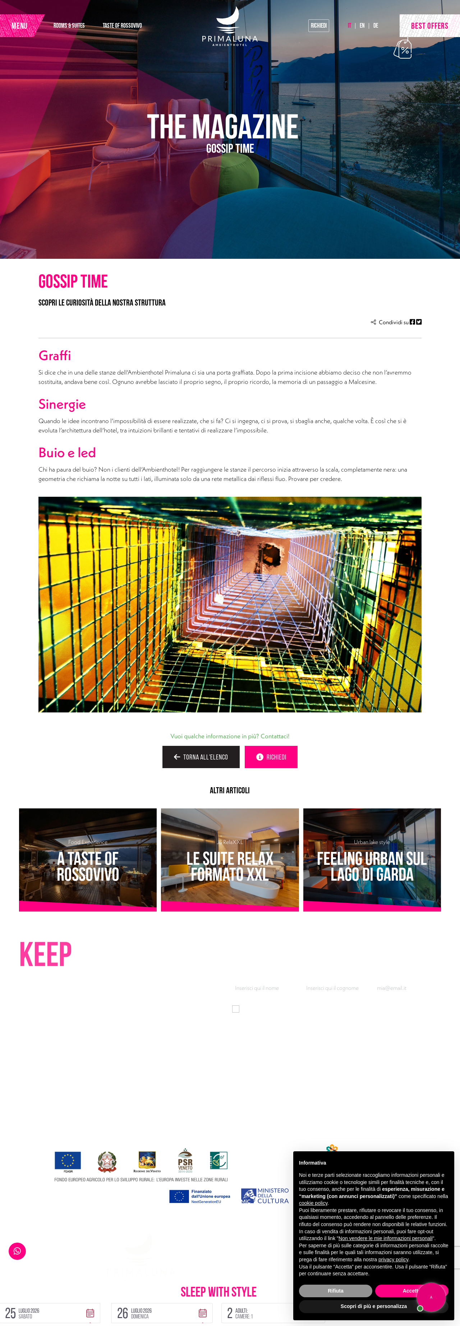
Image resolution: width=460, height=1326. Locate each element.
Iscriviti (426, 1034)
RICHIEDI (271, 757)
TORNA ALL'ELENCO (201, 757)
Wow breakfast (314, 1118)
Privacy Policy (34, 1301)
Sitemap (114, 1301)
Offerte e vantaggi (201, 1130)
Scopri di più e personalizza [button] (374, 1306)
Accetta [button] (412, 1291)
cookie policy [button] (313, 1203)
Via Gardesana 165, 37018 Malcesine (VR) (82, 1095)
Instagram (99, 1130)
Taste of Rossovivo (201, 1107)
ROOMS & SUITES (69, 25)
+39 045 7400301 (54, 1107)
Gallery (305, 1130)
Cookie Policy (77, 1301)
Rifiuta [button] (336, 1291)
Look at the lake (314, 1107)
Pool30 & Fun (312, 1095)
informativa (336, 1008)
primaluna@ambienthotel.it (65, 1118)
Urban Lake (193, 1118)
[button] (106, 1284)
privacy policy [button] (393, 1259)
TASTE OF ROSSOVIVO (122, 25)
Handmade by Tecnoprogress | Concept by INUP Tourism (87, 1314)
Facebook (72, 1130)
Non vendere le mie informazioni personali (385, 1238)
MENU (20, 25)
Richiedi (319, 25)
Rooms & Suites (198, 1095)
